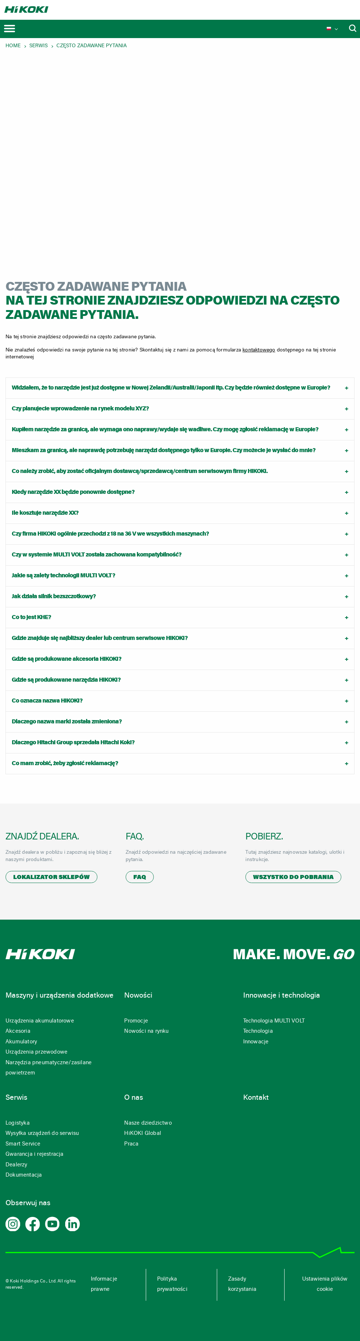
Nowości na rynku (146, 1031)
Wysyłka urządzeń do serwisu (42, 1133)
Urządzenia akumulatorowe (39, 1021)
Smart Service (23, 1144)
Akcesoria (17, 1031)
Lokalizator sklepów (51, 877)
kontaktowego (258, 350)
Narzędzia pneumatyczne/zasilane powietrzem (48, 1068)
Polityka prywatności (172, 1285)
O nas (133, 1098)
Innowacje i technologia (281, 995)
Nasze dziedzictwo (147, 1123)
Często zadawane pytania (91, 46)
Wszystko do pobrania (293, 877)
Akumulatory (21, 1042)
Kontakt (256, 1098)
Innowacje (256, 1042)
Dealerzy (16, 1165)
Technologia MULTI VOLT (274, 1021)
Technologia (258, 1031)
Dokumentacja (23, 1175)
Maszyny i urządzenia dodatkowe (59, 995)
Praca (131, 1144)
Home (13, 46)
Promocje (136, 1021)
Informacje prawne (104, 1285)
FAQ (139, 877)
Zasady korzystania (242, 1285)
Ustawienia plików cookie (325, 1285)
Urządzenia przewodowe (36, 1052)
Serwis (38, 46)
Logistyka (17, 1123)
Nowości (138, 995)
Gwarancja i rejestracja (34, 1154)
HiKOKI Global (142, 1133)
